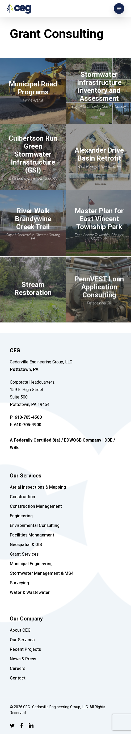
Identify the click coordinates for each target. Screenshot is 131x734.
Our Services (22, 640)
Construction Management (36, 506)
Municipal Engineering (31, 564)
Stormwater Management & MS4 (41, 573)
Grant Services (24, 554)
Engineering (21, 516)
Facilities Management (32, 535)
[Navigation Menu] (119, 8)
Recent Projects (25, 649)
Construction (22, 497)
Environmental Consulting (35, 525)
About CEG (20, 630)
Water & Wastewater (30, 592)
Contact (18, 678)
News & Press (23, 659)
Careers (17, 668)
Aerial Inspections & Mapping (38, 487)
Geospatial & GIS (26, 545)
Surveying (19, 583)
